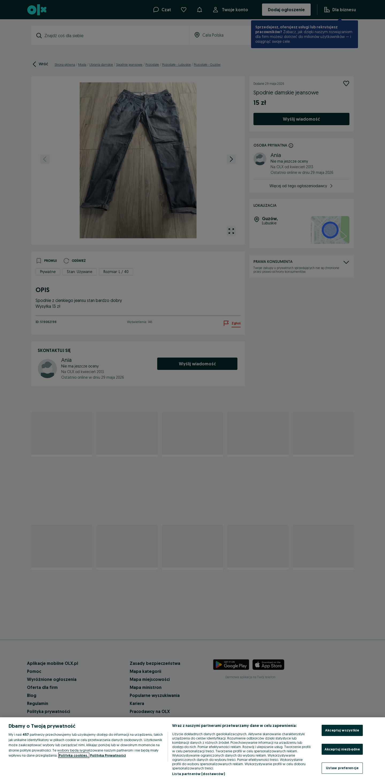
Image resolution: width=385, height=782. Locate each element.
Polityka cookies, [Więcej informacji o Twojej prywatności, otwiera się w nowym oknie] (74, 755)
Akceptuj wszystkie (342, 730)
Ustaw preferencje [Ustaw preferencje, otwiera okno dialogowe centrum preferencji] (342, 768)
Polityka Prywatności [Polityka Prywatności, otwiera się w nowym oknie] (108, 755)
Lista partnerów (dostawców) (198, 774)
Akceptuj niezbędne (342, 749)
